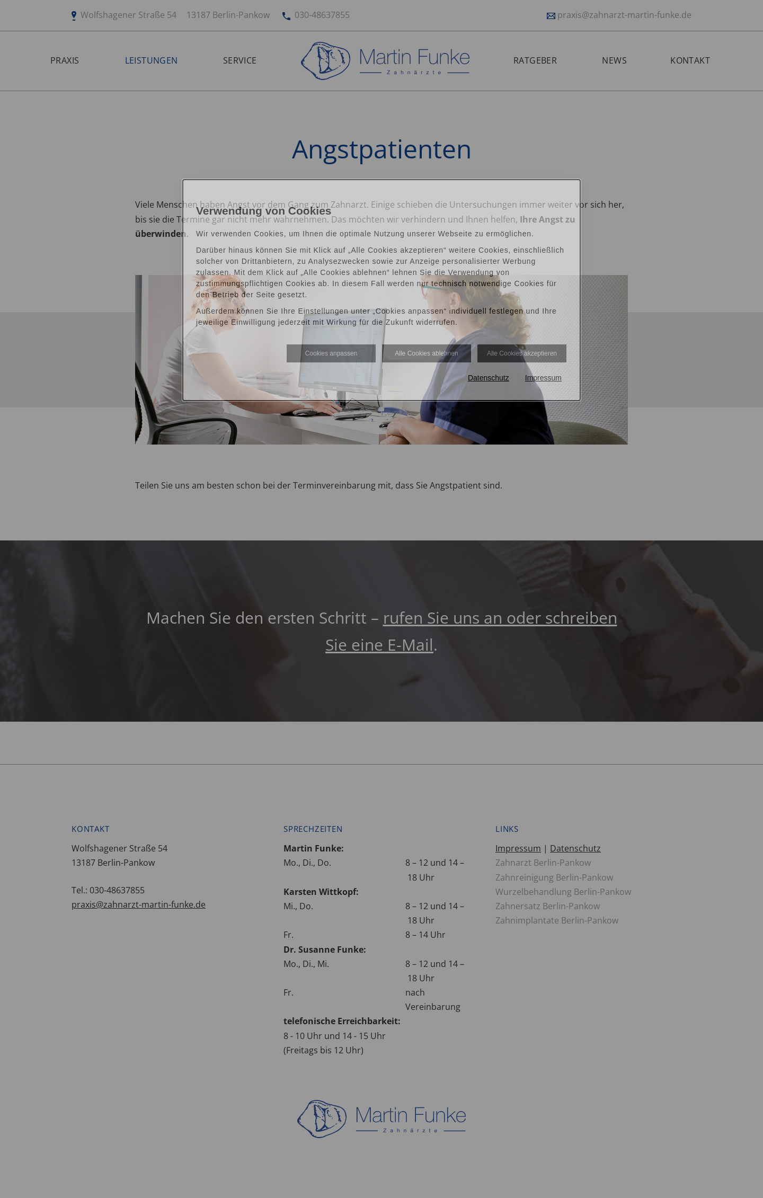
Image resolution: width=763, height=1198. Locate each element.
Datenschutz (488, 378)
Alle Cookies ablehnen (426, 353)
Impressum (543, 378)
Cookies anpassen (331, 353)
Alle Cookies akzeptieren (522, 353)
